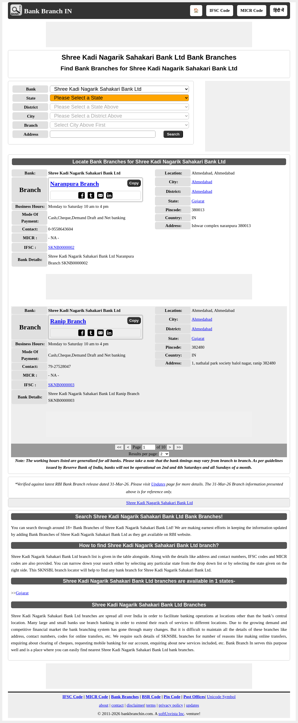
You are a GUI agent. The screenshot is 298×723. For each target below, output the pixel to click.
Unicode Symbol (221, 696)
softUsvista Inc (171, 713)
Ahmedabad (201, 182)
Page (137, 447)
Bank (31, 89)
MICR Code (251, 10)
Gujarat (197, 201)
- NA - (53, 238)
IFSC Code (220, 10)
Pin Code (172, 696)
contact (117, 705)
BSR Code (151, 696)
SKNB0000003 (61, 385)
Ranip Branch (68, 321)
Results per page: (143, 454)
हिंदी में (278, 10)
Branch (31, 125)
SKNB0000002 (61, 247)
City (31, 116)
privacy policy (171, 705)
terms (151, 705)
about (103, 705)
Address (31, 134)
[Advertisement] (149, 34)
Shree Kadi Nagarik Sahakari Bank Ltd (159, 502)
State (31, 98)
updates (192, 705)
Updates (158, 484)
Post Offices (194, 696)
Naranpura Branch (74, 183)
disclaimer (135, 705)
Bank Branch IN (48, 11)
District (31, 107)
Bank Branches (125, 696)
